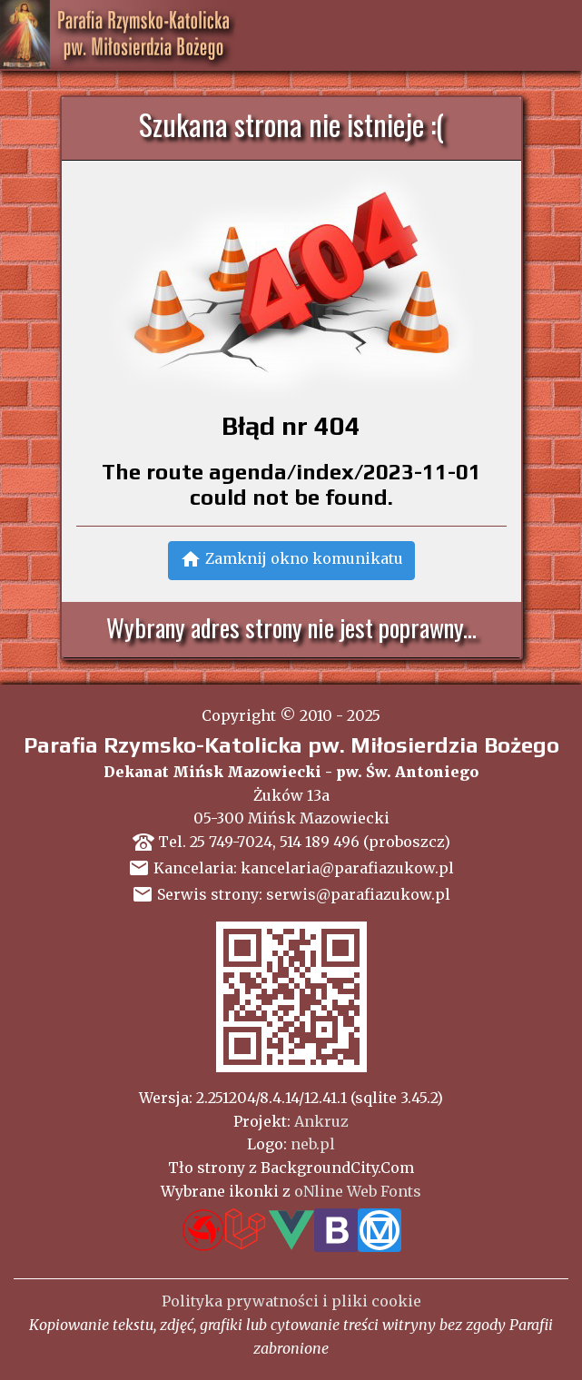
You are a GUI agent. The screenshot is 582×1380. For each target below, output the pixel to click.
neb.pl (313, 1144)
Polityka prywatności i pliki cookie (291, 1301)
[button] (291, 560)
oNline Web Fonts (357, 1191)
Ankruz (321, 1121)
